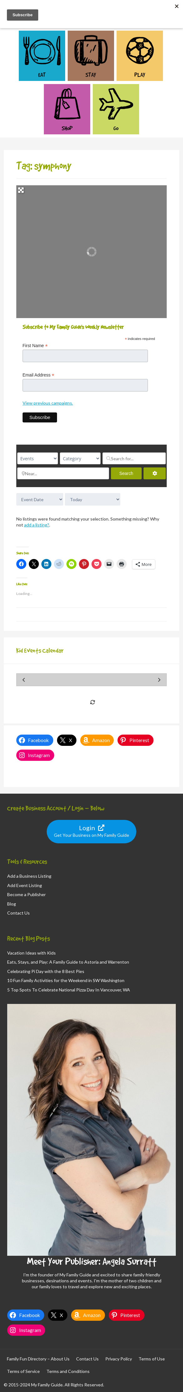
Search (130, 473)
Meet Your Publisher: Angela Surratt (91, 1261)
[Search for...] (134, 458)
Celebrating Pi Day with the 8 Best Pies (45, 971)
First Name (35, 346)
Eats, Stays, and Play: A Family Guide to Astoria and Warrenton (68, 962)
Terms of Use (152, 1358)
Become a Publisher (26, 894)
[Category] (80, 458)
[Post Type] (37, 458)
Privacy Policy (118, 1358)
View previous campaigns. (48, 403)
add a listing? (36, 524)
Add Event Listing (24, 885)
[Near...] (63, 473)
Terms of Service (23, 1371)
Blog (11, 903)
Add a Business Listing (29, 876)
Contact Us (18, 913)
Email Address (39, 375)
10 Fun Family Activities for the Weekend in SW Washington (65, 980)
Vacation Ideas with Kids (31, 952)
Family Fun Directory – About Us (38, 1358)
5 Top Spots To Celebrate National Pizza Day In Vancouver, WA (68, 989)
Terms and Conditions (68, 1371)
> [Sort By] (39, 499)
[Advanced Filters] (155, 473)
